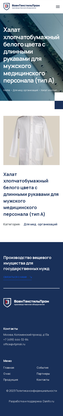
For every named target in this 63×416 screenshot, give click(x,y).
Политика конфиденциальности (36, 391)
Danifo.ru (48, 401)
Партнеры (43, 373)
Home (6, 90)
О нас (7, 373)
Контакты (43, 380)
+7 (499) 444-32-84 (15, 339)
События (42, 367)
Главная (8, 367)
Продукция (10, 380)
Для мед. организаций (25, 90)
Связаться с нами (17, 277)
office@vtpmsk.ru (14, 344)
